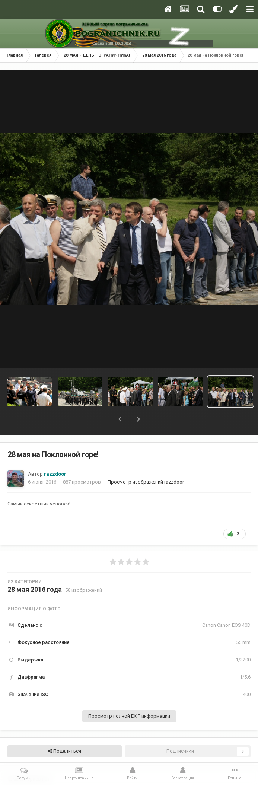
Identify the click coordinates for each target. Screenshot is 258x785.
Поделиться (64, 751)
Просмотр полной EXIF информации (129, 716)
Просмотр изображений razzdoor (146, 482)
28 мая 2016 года (34, 589)
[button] (120, 419)
